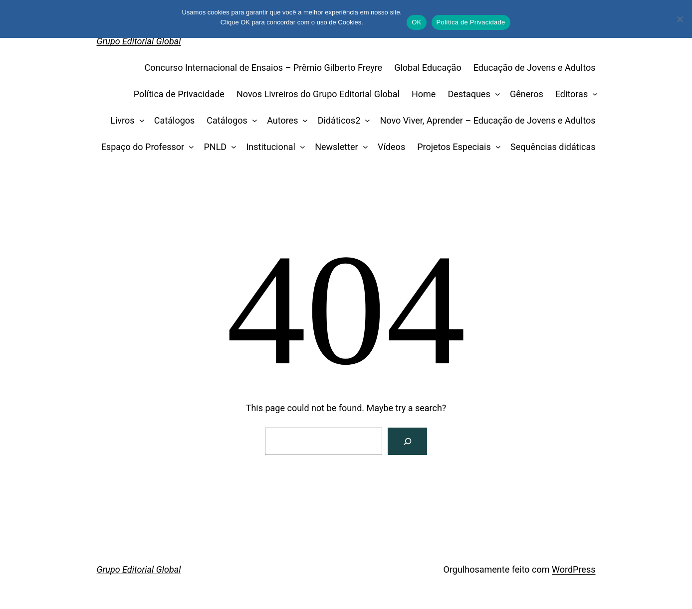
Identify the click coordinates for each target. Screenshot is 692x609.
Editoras (571, 94)
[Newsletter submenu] (363, 147)
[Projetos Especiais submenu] (495, 147)
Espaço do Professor (143, 147)
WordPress (573, 569)
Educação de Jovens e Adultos (534, 67)
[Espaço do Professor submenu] (189, 147)
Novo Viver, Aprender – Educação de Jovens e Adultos (488, 120)
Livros (122, 120)
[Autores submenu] (303, 121)
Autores (282, 120)
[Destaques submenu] (495, 94)
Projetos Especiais (454, 147)
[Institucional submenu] (300, 147)
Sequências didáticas (552, 147)
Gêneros (526, 94)
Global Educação (427, 67)
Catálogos (174, 120)
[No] (680, 19)
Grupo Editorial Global (139, 41)
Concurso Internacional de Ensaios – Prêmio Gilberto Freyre (264, 67)
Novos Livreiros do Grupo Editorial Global (318, 94)
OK (416, 22)
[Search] (407, 441)
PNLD (215, 147)
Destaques (469, 94)
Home (424, 94)
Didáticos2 (339, 120)
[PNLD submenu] (231, 147)
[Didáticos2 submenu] (365, 121)
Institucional (270, 147)
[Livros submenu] (139, 121)
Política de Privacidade (179, 94)
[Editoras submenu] (593, 94)
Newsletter (336, 147)
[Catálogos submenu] (252, 121)
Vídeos (391, 147)
